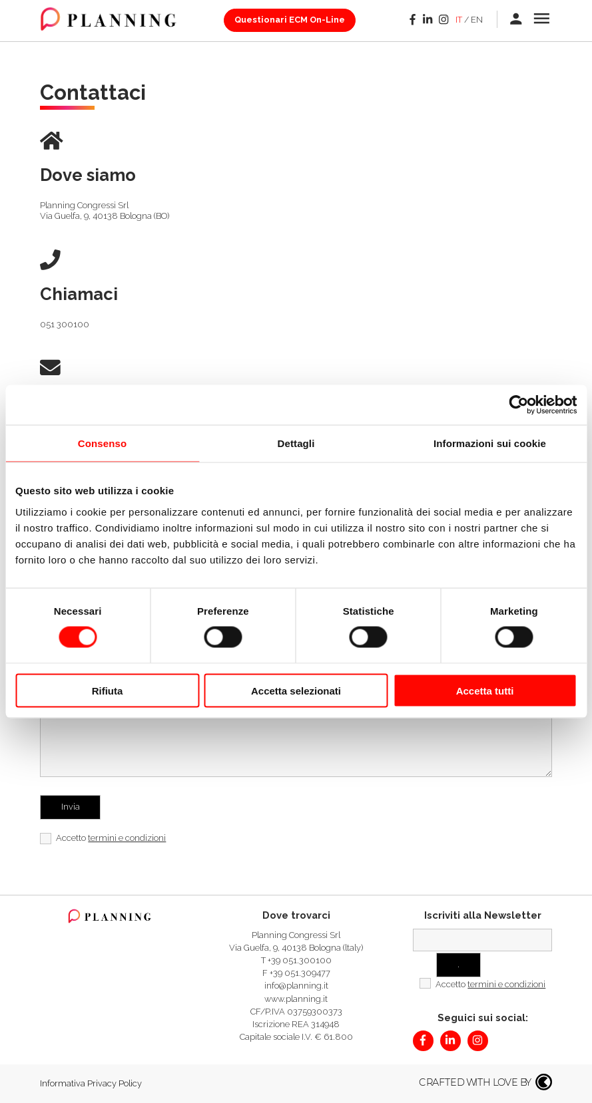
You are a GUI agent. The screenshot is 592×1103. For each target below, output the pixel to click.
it (458, 20)
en (477, 20)
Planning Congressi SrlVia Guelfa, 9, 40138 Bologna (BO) (104, 211)
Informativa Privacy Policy (91, 1083)
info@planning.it (296, 986)
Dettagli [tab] (296, 443)
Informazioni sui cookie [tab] (490, 443)
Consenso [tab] (102, 443)
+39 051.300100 (300, 960)
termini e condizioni (127, 838)
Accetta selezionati (296, 690)
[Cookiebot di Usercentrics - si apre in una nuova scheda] (518, 405)
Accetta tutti (485, 690)
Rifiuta (107, 690)
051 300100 (64, 324)
